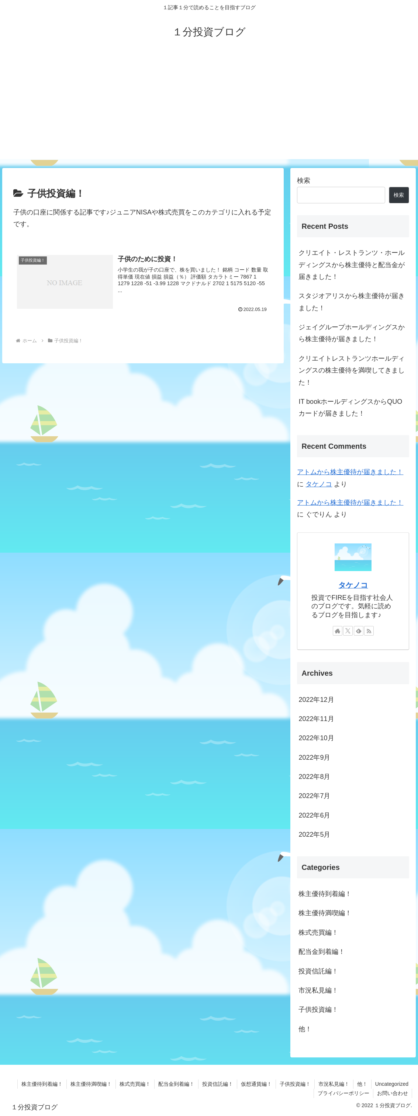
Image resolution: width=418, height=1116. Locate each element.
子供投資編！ (295, 1084)
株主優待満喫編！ (91, 1084)
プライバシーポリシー (343, 1093)
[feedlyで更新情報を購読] (358, 631)
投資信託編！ (217, 1084)
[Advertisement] (209, 107)
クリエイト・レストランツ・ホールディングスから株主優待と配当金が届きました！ (351, 264)
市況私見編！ (333, 1084)
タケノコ (318, 484)
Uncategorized (391, 1084)
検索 (303, 180)
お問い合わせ (392, 1093)
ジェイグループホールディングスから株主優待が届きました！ (351, 333)
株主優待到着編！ (42, 1084)
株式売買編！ (135, 1084)
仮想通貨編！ (256, 1084)
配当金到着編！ (176, 1084)
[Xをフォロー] (348, 631)
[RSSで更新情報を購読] (369, 631)
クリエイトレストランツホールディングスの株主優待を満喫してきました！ (351, 370)
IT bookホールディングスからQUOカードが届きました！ (350, 407)
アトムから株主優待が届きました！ (350, 472)
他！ (362, 1084)
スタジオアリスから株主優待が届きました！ (351, 301)
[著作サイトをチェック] (337, 631)
